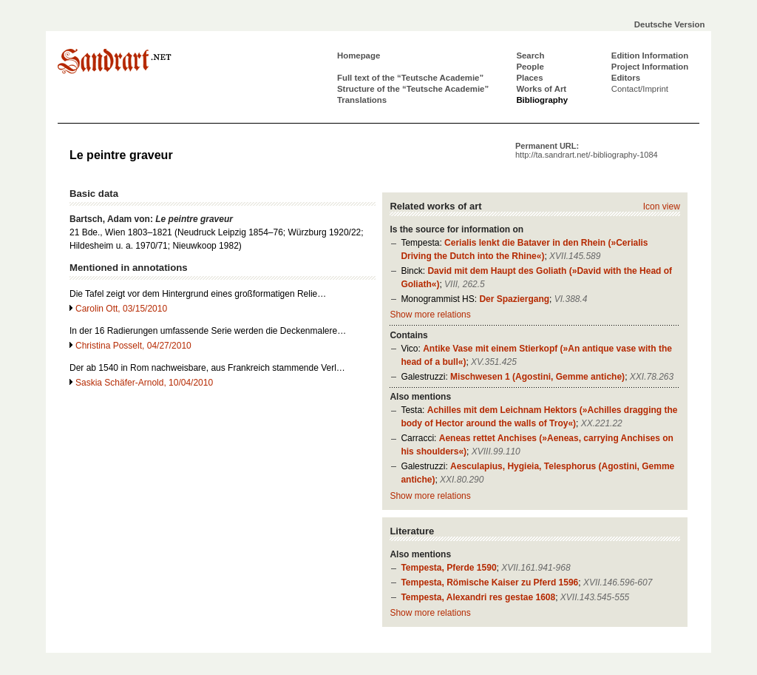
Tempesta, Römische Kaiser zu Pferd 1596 (489, 582)
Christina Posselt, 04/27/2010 (133, 345)
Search (530, 55)
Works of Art (541, 88)
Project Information (649, 66)
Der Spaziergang (514, 299)
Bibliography (542, 99)
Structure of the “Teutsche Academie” (413, 88)
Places (529, 77)
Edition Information (649, 55)
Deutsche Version (669, 24)
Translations (362, 99)
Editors (625, 77)
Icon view (661, 206)
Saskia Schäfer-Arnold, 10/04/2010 (144, 382)
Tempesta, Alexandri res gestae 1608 (478, 597)
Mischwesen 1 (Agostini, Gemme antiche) (537, 377)
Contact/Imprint (639, 88)
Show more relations (430, 314)
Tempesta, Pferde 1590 (448, 567)
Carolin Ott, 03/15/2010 (121, 308)
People (529, 66)
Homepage (358, 55)
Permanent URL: (586, 150)
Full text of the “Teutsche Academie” (410, 77)
